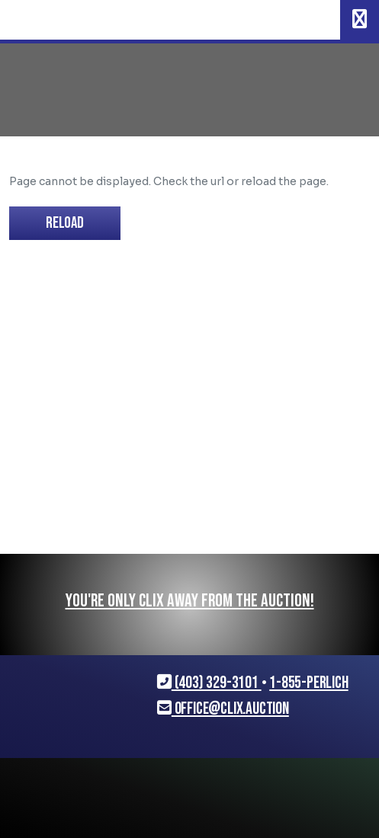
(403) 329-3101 (209, 683)
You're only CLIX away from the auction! (190, 601)
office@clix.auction (223, 709)
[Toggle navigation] (359, 20)
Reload (65, 222)
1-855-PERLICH (308, 683)
